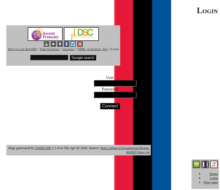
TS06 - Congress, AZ (92, 49)
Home (213, 174)
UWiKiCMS (43, 148)
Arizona (68, 49)
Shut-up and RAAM (22, 49)
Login (214, 178)
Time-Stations (50, 49)
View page (210, 182)
